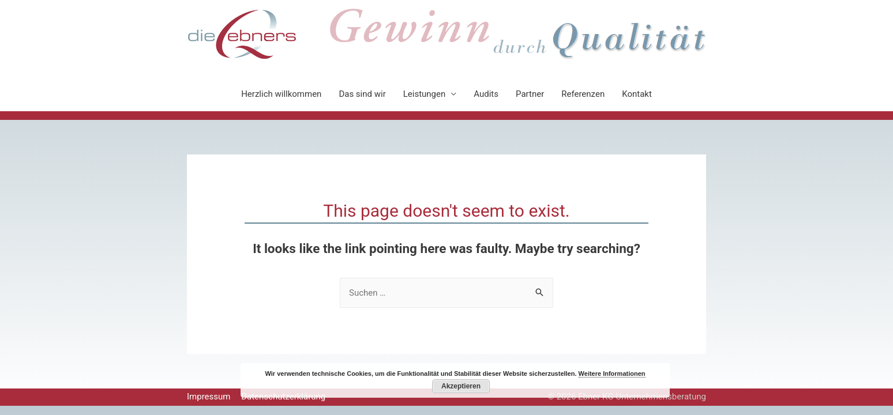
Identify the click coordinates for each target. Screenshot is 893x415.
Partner (530, 94)
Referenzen (583, 94)
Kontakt (637, 94)
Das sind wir (362, 94)
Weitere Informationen (612, 373)
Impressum (208, 396)
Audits (486, 94)
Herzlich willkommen (281, 94)
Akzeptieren (461, 386)
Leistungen (424, 94)
